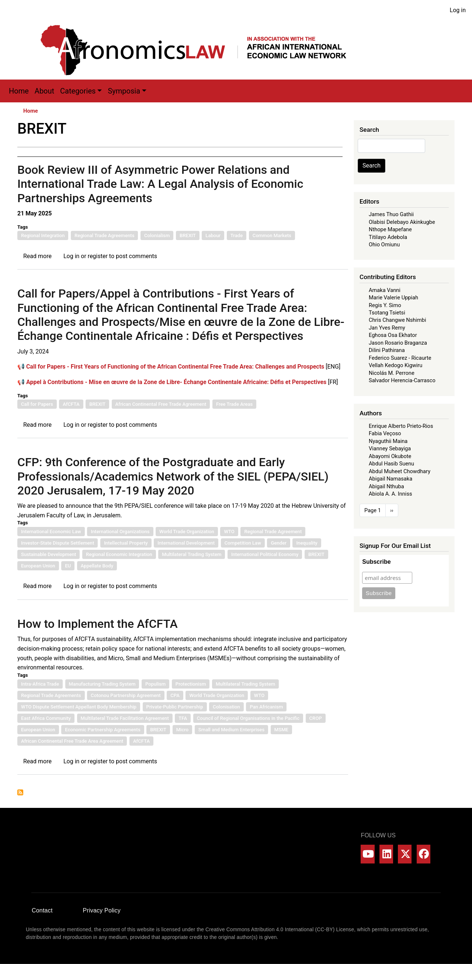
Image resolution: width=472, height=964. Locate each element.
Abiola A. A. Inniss (390, 493)
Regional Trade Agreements (104, 235)
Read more (37, 256)
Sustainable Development (48, 554)
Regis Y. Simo (385, 305)
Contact (42, 910)
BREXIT (188, 235)
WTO (229, 531)
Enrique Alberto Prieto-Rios (401, 426)
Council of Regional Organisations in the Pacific (248, 718)
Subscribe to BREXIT (20, 792)
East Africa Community (46, 718)
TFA (182, 718)
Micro (182, 729)
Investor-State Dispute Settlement (57, 543)
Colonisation (226, 707)
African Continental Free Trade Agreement (160, 404)
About (44, 91)
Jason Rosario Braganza (398, 342)
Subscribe (376, 562)
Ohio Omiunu (384, 244)
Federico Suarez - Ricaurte (400, 358)
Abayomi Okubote (390, 456)
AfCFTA (71, 404)
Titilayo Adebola (388, 237)
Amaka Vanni (384, 290)
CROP (315, 718)
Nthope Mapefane (390, 229)
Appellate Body (97, 566)
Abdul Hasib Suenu (391, 463)
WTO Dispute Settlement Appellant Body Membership (78, 707)
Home (19, 91)
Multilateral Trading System (191, 554)
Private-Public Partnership (174, 707)
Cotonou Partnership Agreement (126, 695)
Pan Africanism (266, 707)
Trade (236, 235)
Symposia (124, 91)
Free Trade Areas (234, 404)
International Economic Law (51, 531)
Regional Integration (43, 235)
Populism (155, 684)
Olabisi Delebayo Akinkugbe (402, 222)
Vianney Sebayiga (390, 448)
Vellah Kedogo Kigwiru (395, 365)
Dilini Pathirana (387, 350)
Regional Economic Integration (119, 554)
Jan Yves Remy (387, 327)
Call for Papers (37, 404)
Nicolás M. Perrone (391, 373)
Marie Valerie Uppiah (393, 297)
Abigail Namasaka (390, 478)
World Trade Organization (186, 531)
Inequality (306, 543)
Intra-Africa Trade (40, 684)
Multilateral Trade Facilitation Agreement (125, 718)
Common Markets (272, 235)
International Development (186, 543)
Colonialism (157, 235)
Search (371, 165)
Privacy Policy (102, 910)
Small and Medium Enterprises (231, 729)
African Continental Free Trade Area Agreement (72, 741)
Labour (213, 235)
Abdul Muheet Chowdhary (399, 471)
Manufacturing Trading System (102, 684)
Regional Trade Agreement (273, 531)
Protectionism (191, 684)
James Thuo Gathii (391, 214)
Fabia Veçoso (385, 433)
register (98, 256)
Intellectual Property (126, 543)
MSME (281, 729)
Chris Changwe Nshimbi (397, 320)
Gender (278, 543)
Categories (78, 91)
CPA (175, 695)
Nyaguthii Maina (388, 441)
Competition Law (243, 543)
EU (68, 566)
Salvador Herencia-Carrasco (402, 380)
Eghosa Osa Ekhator (393, 335)
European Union (38, 566)
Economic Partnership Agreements (102, 729)
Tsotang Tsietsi (387, 312)
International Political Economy (264, 554)
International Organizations (120, 531)
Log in (458, 10)
